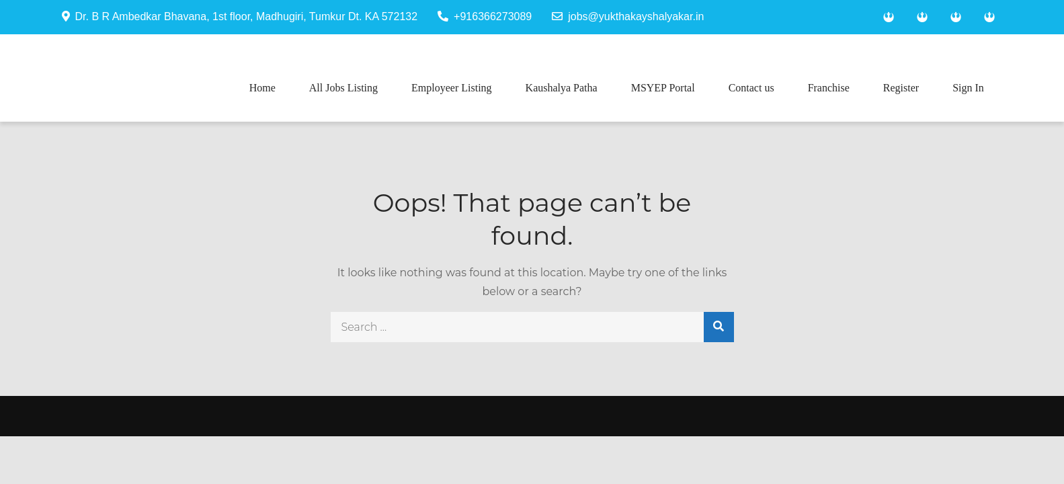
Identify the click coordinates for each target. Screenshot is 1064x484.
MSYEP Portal (663, 87)
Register (901, 87)
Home (262, 87)
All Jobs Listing (343, 87)
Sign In (968, 87)
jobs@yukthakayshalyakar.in (628, 16)
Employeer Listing (451, 87)
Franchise (829, 87)
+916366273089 (485, 16)
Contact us (751, 87)
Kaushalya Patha (562, 87)
